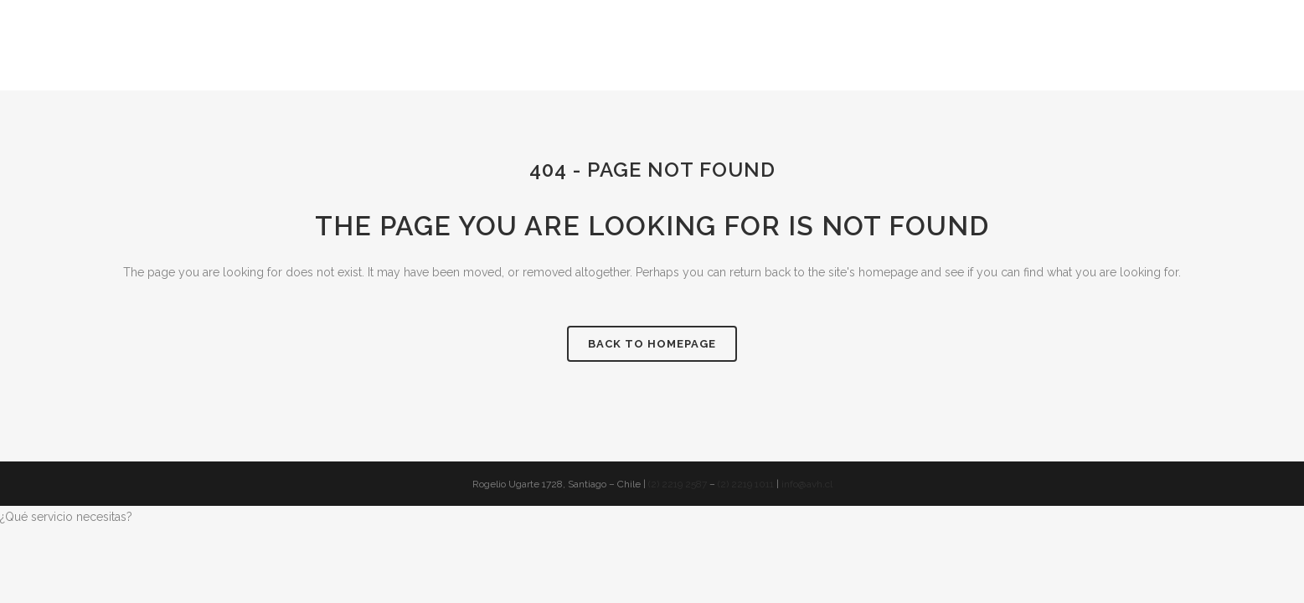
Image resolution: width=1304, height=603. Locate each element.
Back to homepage (652, 344)
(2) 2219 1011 (746, 484)
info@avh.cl (806, 484)
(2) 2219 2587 (677, 484)
